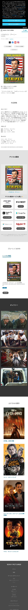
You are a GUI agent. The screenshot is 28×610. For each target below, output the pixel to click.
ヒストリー (14, 566)
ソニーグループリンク (14, 577)
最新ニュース (14, 564)
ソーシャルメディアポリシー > (14, 600)
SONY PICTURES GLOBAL (14, 579)
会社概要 (14, 562)
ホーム (14, 542)
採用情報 (14, 568)
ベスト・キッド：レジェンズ (11, 525)
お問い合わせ (14, 570)
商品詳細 (5, 266)
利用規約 (14, 604)
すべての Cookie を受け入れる (14, 20)
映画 (14, 545)
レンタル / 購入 (7, 179)
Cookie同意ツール (14, 606)
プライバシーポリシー (14, 603)
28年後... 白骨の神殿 (9, 414)
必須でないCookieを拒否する (13, 24)
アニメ (14, 555)
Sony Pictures (14, 15)
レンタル (21, 179)
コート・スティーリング (10, 450)
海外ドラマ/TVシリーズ (14, 553)
